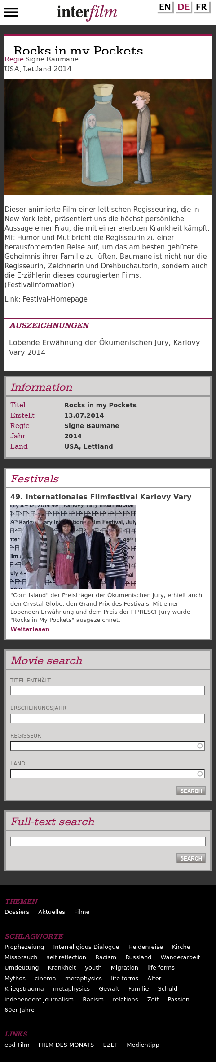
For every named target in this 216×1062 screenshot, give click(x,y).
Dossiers (16, 912)
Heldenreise (145, 947)
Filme (81, 912)
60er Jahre (19, 1009)
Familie (138, 988)
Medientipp (143, 1044)
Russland (138, 957)
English (164, 6)
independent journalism (39, 999)
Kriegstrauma (24, 988)
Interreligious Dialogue (86, 947)
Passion (179, 999)
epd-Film (17, 1044)
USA (11, 69)
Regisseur (25, 736)
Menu (11, 14)
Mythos (15, 978)
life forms (161, 967)
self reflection (66, 957)
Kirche (181, 947)
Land (17, 763)
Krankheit (62, 967)
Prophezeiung (24, 947)
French (201, 6)
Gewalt (109, 988)
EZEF (110, 1044)
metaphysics (83, 978)
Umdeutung (21, 967)
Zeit (153, 999)
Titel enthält (30, 680)
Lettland (37, 69)
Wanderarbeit (180, 957)
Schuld (168, 988)
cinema (45, 978)
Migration (124, 967)
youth (93, 967)
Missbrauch (21, 957)
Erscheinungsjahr (38, 708)
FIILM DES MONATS (66, 1044)
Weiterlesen (30, 629)
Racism (105, 957)
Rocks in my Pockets (100, 405)
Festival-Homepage (55, 299)
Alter (154, 978)
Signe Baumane (52, 59)
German (183, 6)
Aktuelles (51, 912)
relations (125, 999)
